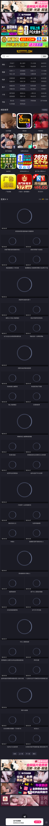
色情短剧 (22, 104)
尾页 (34, 754)
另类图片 (43, 89)
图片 (3, 87)
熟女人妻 (12, 74)
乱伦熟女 (33, 81)
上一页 (21, 754)
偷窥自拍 (12, 86)
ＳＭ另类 (43, 74)
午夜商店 (22, 101)
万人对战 (33, 63)
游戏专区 (43, 63)
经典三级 (22, 81)
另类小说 (22, 96)
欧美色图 (33, 86)
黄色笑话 (33, 96)
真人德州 (22, 63)
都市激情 (12, 93)
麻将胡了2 (12, 66)
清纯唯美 (22, 89)
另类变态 (43, 81)
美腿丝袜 (12, 89)
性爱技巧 (43, 96)
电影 (3, 79)
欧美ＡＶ (33, 71)
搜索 (44, 56)
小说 (3, 94)
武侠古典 (43, 93)
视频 (3, 72)
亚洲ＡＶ (12, 71)
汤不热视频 (43, 101)
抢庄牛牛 (43, 66)
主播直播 (33, 74)
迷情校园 (12, 96)
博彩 (3, 65)
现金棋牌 (33, 66)
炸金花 (23, 66)
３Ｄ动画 (43, 71)
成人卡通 (33, 78)
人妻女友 (33, 93)
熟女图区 (33, 89)
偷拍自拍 (22, 78)
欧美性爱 (43, 78)
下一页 (28, 754)
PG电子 (12, 63)
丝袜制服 (22, 74)
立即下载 (37, 822)
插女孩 (12, 101)
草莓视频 (33, 101)
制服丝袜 (12, 81)
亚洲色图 (22, 86)
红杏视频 (12, 104)
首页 (15, 754)
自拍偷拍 (22, 71)
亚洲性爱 (12, 78)
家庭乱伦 (22, 93)
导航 (3, 102)
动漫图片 (43, 86)
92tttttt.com (24, 51)
